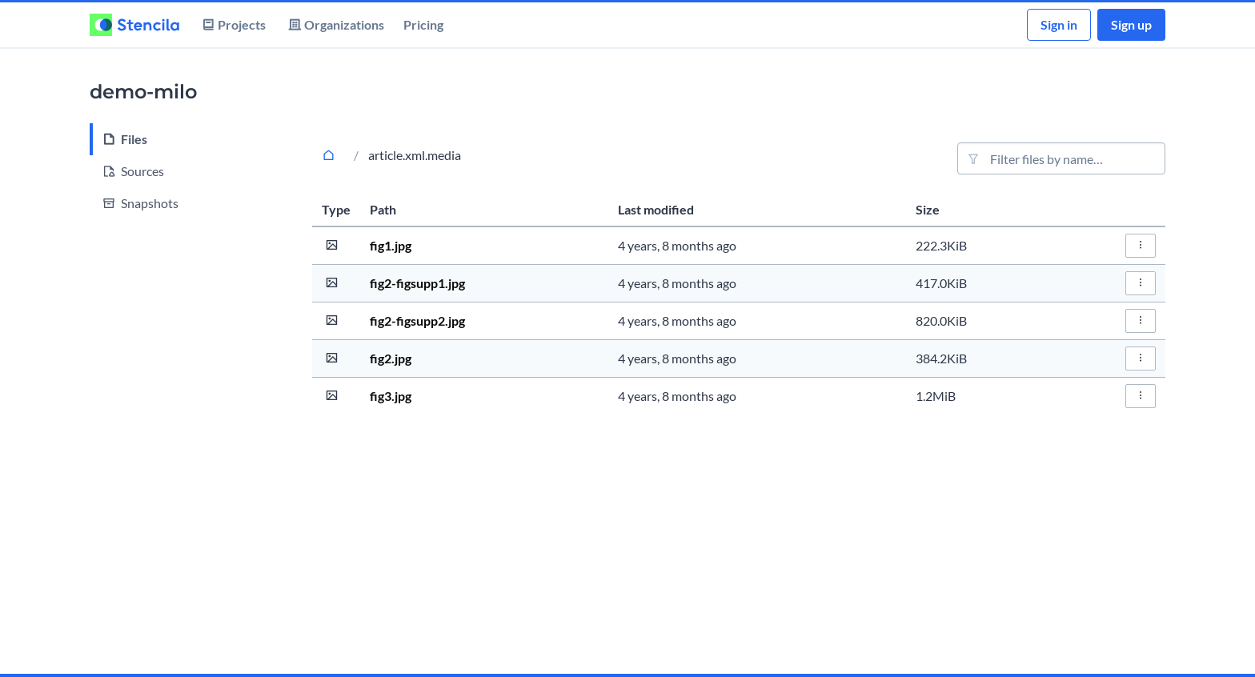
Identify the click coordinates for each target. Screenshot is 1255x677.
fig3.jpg (390, 395)
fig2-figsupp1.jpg (417, 282)
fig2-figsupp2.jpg (417, 320)
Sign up (1131, 24)
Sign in (1058, 24)
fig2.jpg (390, 358)
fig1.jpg (390, 245)
